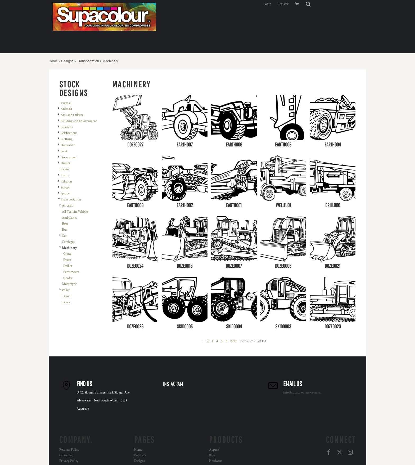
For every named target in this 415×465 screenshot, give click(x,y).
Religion (66, 181)
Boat (65, 223)
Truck (66, 302)
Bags (212, 455)
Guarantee (66, 455)
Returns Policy (69, 450)
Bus (64, 229)
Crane (67, 254)
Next (233, 341)
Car (64, 236)
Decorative (68, 145)
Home (53, 61)
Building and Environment (79, 121)
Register (282, 4)
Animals (66, 109)
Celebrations (69, 133)
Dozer (67, 260)
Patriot (65, 169)
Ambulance (69, 218)
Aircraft (67, 205)
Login (267, 4)
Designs (67, 61)
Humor (65, 163)
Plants (65, 175)
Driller (67, 266)
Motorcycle (69, 284)
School (65, 187)
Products (140, 455)
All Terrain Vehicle (75, 211)
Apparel (214, 450)
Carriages (68, 242)
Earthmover (71, 272)
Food (64, 151)
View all (66, 103)
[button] (308, 4)
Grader (68, 278)
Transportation (88, 61)
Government (69, 157)
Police (66, 290)
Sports (65, 193)
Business (67, 127)
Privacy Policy (68, 461)
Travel (66, 296)
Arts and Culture (72, 115)
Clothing (67, 139)
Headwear (215, 461)
